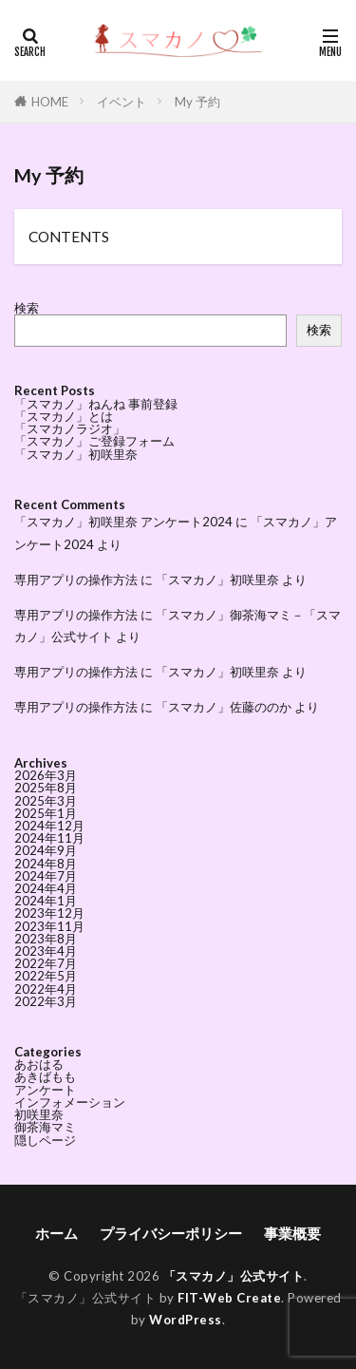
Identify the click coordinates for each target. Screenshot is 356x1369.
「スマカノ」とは (63, 416)
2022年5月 (45, 975)
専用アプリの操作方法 (76, 579)
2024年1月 (45, 900)
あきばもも (45, 1076)
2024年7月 (45, 876)
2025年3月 (45, 800)
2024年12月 (49, 825)
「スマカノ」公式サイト (234, 1275)
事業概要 (292, 1233)
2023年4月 (45, 951)
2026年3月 (45, 775)
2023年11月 (49, 926)
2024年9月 (45, 850)
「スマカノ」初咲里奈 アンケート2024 (123, 521)
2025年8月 (45, 787)
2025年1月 (45, 813)
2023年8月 (45, 938)
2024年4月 (45, 888)
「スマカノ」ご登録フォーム (94, 440)
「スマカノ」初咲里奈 (76, 454)
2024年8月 (45, 863)
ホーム (56, 1233)
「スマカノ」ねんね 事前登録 (96, 403)
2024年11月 (49, 838)
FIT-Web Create (229, 1297)
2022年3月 (45, 1001)
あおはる (39, 1064)
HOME (49, 101)
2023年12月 (49, 913)
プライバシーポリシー (171, 1233)
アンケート (45, 1089)
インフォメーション (69, 1102)
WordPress (185, 1319)
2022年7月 (45, 963)
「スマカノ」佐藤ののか (223, 706)
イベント (121, 101)
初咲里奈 (39, 1114)
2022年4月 (45, 989)
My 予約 (197, 101)
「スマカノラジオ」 (69, 428)
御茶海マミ (45, 1126)
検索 (26, 307)
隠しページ (45, 1140)
